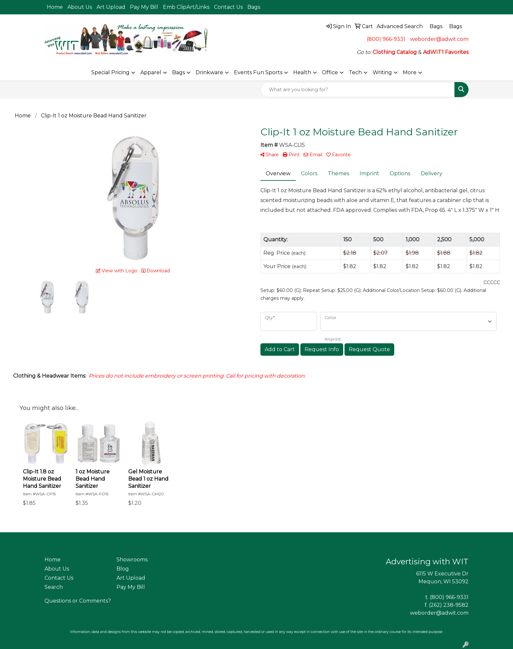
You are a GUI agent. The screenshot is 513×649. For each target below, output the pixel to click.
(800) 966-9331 (386, 39)
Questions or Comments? (77, 601)
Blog (122, 569)
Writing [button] (382, 72)
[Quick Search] (357, 89)
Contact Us (228, 7)
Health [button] (302, 72)
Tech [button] (355, 72)
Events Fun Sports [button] (258, 72)
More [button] (409, 72)
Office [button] (330, 72)
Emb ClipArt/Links (186, 7)
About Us (79, 7)
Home (55, 7)
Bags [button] (178, 72)
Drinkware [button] (209, 72)
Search (53, 587)
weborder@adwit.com (439, 39)
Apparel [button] (150, 72)
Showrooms (132, 559)
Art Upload (111, 7)
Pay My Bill (144, 7)
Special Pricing (110, 72)
